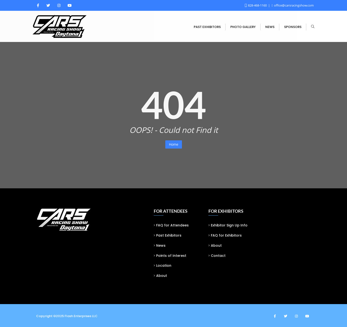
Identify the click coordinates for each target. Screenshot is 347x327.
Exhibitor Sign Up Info (229, 225)
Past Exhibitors (168, 235)
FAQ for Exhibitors (226, 235)
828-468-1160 (256, 5)
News (161, 245)
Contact (218, 255)
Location (163, 265)
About (161, 275)
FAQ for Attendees (172, 225)
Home (173, 144)
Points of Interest (171, 255)
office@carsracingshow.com (293, 5)
